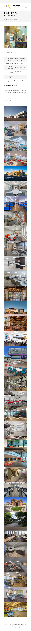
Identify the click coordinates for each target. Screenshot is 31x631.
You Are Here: (7, 18)
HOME (5, 19)
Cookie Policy (18, 627)
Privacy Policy (16, 626)
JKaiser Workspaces (19, 624)
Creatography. (8, 626)
